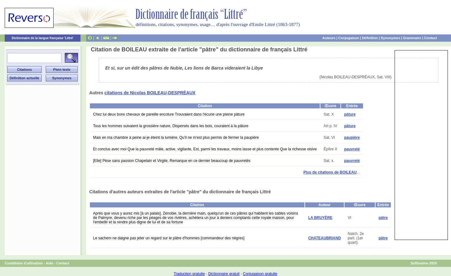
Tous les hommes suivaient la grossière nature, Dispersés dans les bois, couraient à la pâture (170, 126)
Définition (370, 38)
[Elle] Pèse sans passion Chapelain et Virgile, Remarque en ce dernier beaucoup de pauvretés (172, 161)
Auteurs (328, 38)
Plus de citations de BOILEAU (330, 172)
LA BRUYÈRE (320, 218)
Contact (430, 38)
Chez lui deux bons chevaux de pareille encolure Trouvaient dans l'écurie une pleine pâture (169, 114)
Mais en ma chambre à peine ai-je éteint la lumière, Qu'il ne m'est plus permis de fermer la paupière (176, 137)
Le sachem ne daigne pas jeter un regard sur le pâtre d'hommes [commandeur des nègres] (168, 238)
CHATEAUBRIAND (324, 238)
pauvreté (352, 149)
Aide (49, 263)
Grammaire (412, 38)
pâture (350, 114)
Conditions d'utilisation (24, 263)
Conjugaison (348, 38)
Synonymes (390, 38)
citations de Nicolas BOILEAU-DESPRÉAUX (149, 92)
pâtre (383, 218)
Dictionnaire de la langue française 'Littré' (43, 38)
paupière (352, 137)
